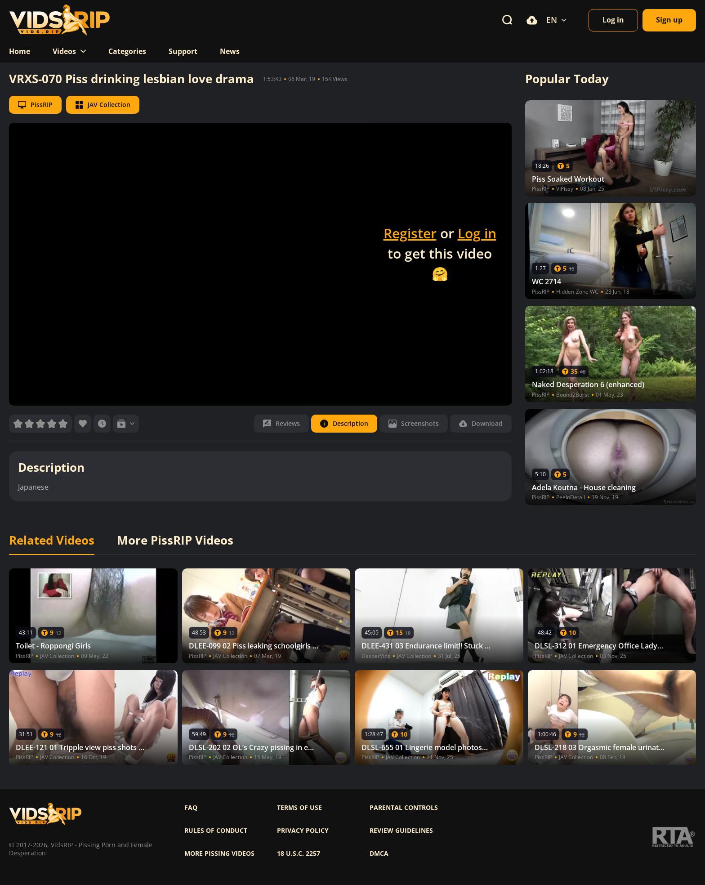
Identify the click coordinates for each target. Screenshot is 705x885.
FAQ (190, 808)
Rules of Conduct (215, 831)
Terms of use (299, 808)
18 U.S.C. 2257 (298, 853)
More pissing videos (219, 853)
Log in (477, 233)
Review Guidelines (401, 831)
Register (410, 233)
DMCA (379, 853)
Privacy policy (303, 831)
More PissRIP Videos (175, 540)
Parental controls (404, 808)
